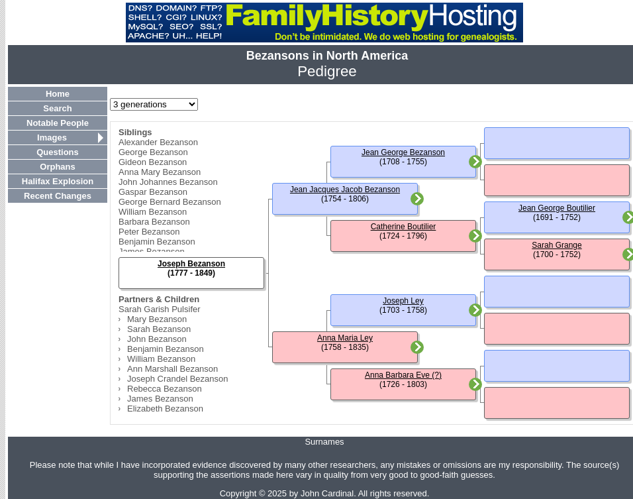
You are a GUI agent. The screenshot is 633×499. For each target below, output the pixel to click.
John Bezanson (157, 339)
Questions (57, 152)
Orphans (57, 167)
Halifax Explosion (57, 181)
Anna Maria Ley (345, 338)
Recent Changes (57, 196)
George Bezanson (153, 152)
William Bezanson (153, 212)
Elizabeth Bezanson (165, 409)
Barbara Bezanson (154, 222)
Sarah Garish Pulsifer (160, 309)
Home (58, 94)
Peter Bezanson (149, 232)
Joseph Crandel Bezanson (177, 379)
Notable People (57, 123)
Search (57, 108)
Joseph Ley (403, 300)
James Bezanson (152, 251)
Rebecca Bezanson (164, 389)
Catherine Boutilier (403, 226)
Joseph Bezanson (191, 263)
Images (52, 137)
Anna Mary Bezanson (160, 172)
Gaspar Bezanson (153, 192)
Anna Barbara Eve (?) (403, 375)
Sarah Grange (556, 245)
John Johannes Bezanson (168, 182)
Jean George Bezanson (403, 152)
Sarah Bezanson (159, 329)
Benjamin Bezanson (157, 242)
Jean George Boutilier (556, 208)
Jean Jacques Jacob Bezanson (345, 189)
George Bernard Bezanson (170, 202)
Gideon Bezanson (153, 162)
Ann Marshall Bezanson (172, 369)
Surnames (324, 442)
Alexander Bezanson (158, 142)
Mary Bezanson (157, 319)
